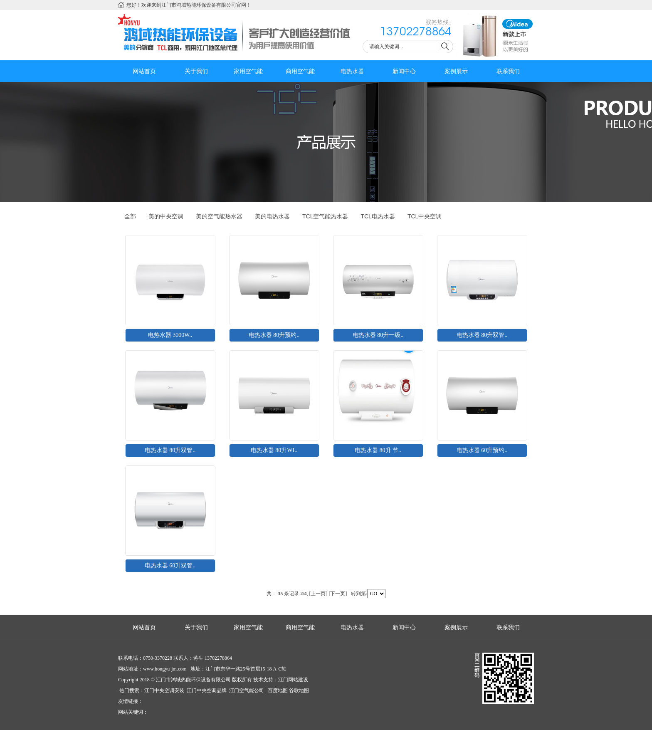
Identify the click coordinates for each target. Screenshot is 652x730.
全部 (130, 216)
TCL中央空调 (425, 216)
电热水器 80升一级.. (378, 335)
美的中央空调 (165, 216)
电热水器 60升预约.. (482, 450)
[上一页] (318, 593)
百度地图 (277, 690)
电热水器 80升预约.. (274, 335)
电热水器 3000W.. (170, 335)
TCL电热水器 (378, 216)
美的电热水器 (272, 216)
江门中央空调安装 (164, 690)
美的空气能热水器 (219, 216)
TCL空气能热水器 (325, 216)
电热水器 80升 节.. (378, 450)
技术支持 (263, 680)
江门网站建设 (293, 680)
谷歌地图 (299, 690)
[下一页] (338, 593)
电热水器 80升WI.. (274, 450)
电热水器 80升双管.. (482, 335)
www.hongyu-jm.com (165, 669)
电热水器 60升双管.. (170, 565)
